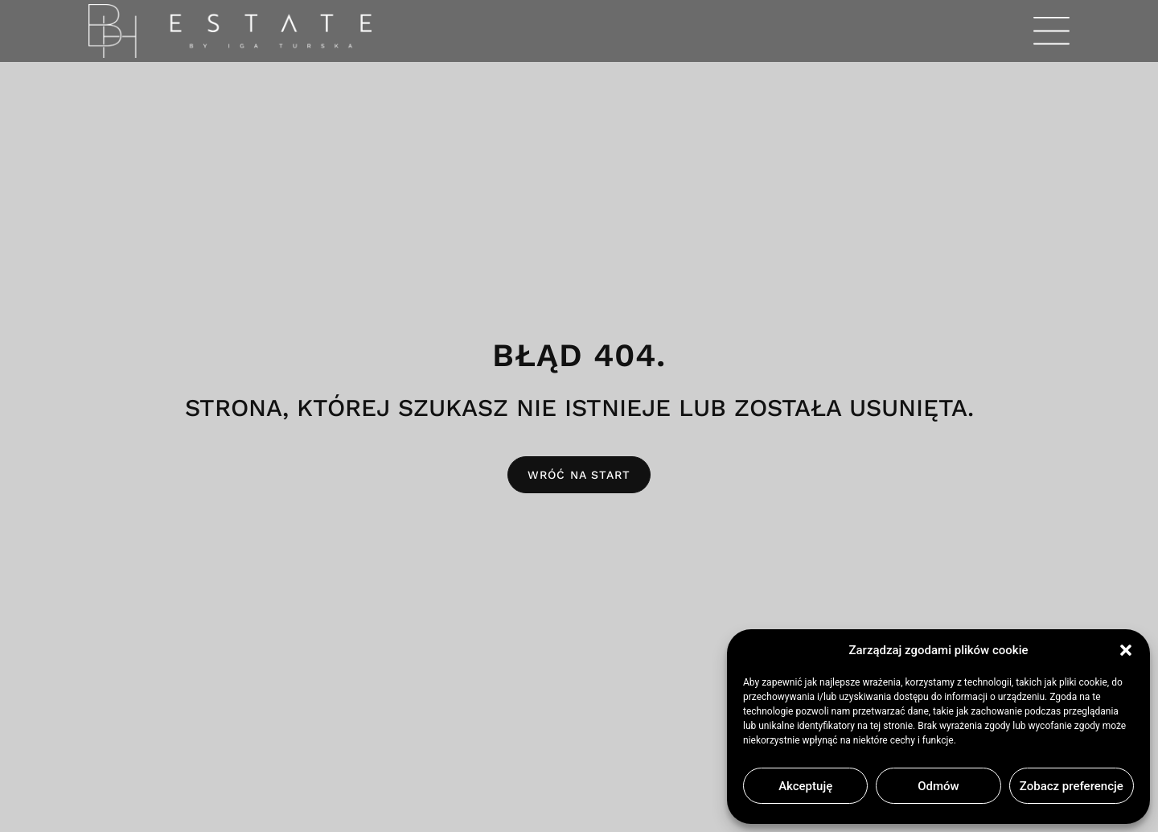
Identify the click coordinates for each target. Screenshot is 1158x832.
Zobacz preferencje (1071, 786)
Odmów (938, 786)
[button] (1126, 650)
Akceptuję (805, 786)
